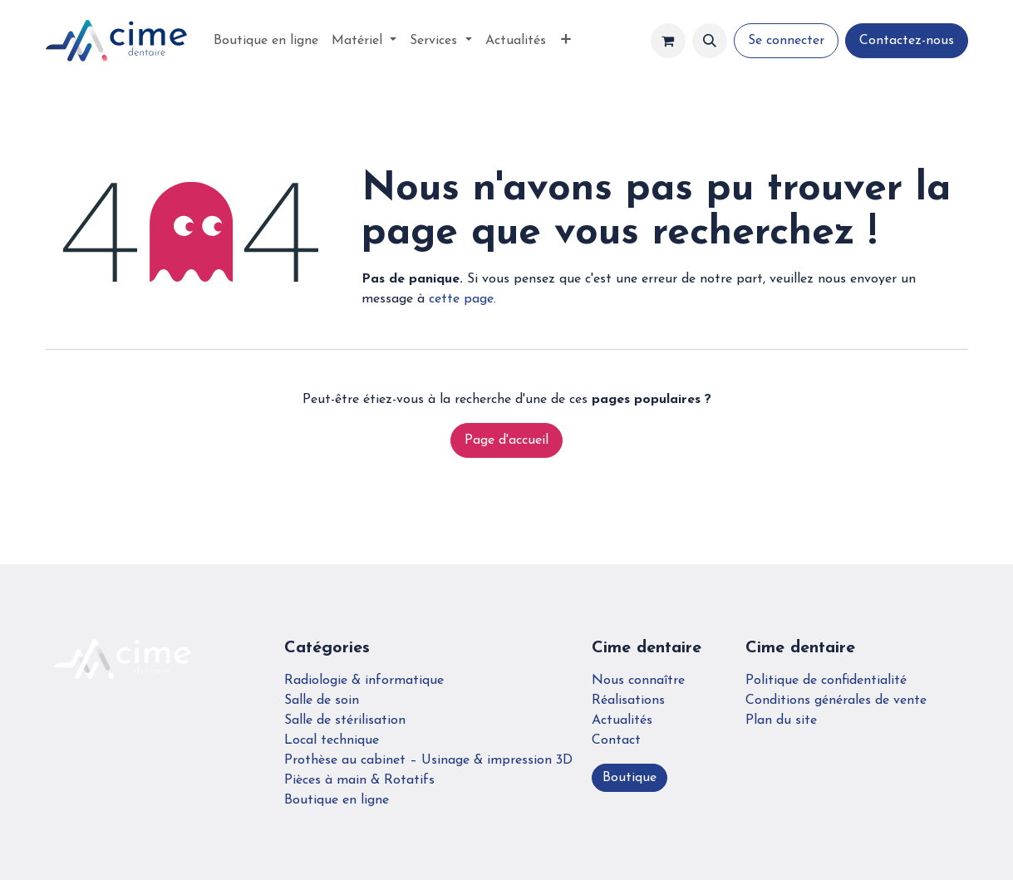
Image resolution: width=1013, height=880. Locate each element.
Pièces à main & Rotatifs (359, 780)
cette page (461, 299)
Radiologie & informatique (364, 680)
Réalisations (628, 700)
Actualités (622, 720)
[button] (709, 40)
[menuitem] (266, 40)
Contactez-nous (906, 40)
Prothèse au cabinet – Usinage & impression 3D (428, 760)
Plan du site (781, 720)
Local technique (331, 740)
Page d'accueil (506, 440)
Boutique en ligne (336, 800)
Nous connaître (638, 680)
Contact (616, 740)
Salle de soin (321, 700)
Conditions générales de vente (836, 700)
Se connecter (786, 40)
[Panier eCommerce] (668, 40)
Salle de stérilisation (345, 720)
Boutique (629, 777)
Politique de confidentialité (826, 680)
